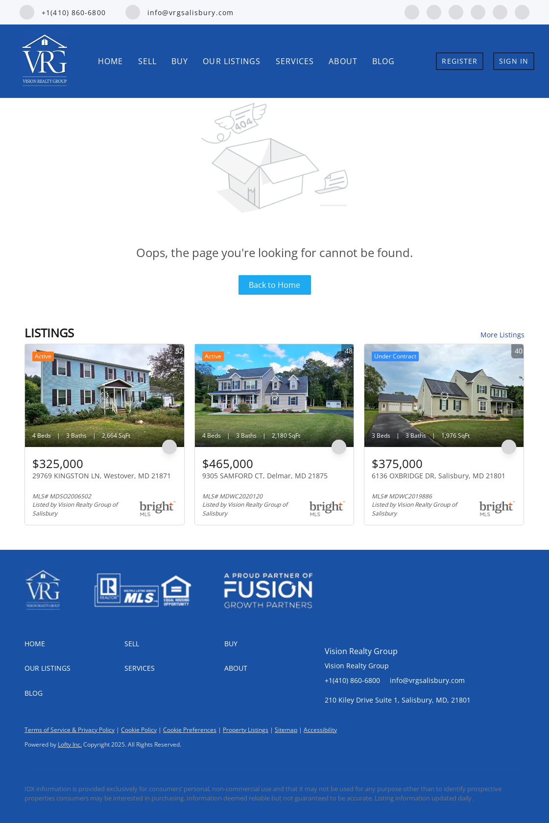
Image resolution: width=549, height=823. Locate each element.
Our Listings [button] (232, 61)
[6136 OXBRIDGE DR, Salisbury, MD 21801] (444, 395)
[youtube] (500, 11)
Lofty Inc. (70, 744)
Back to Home (274, 285)
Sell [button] (147, 61)
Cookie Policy (139, 730)
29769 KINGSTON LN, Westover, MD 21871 (101, 475)
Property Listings (245, 730)
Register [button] (459, 61)
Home (110, 61)
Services (295, 61)
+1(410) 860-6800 (352, 680)
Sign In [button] (513, 61)
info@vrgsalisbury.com (427, 680)
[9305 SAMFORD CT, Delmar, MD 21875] (274, 395)
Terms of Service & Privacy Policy (69, 730)
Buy (179, 61)
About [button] (343, 61)
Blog (383, 61)
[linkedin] (434, 11)
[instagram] (478, 11)
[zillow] (456, 11)
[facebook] (412, 11)
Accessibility (320, 730)
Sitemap (286, 730)
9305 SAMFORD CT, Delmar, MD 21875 (265, 475)
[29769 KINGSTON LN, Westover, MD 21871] (104, 395)
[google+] (522, 11)
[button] (74, 643)
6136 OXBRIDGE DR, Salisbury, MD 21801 (438, 475)
